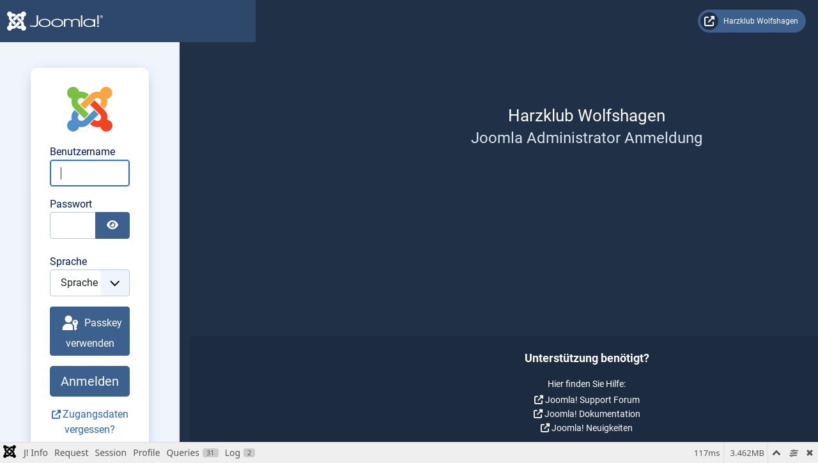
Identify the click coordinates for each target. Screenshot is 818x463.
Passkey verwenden (538, 323)
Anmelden (537, 366)
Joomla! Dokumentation (133, 414)
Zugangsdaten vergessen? (542, 399)
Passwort (449, 204)
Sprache (446, 261)
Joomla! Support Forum (133, 400)
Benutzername (460, 152)
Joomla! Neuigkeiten (133, 428)
